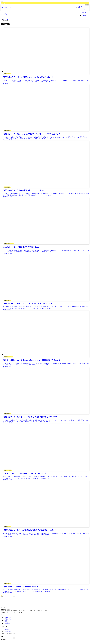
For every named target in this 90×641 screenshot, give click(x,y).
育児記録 (7, 623)
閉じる (3, 639)
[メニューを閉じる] (2, 1)
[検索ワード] (7, 596)
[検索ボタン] (88, 5)
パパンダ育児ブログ (6, 7)
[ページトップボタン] (2, 636)
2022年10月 (8, 631)
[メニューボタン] (86, 5)
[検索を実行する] (14, 596)
